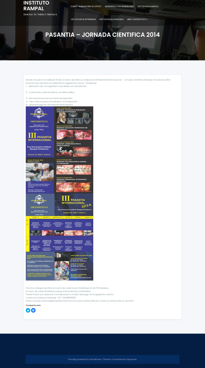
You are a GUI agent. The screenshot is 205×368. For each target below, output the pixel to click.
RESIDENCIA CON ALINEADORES (119, 6)
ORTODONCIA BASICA (147, 6)
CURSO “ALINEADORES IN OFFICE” (86, 6)
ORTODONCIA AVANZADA (111, 19)
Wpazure (132, 359)
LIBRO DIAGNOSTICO (137, 19)
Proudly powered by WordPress (85, 359)
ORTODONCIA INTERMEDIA (83, 19)
